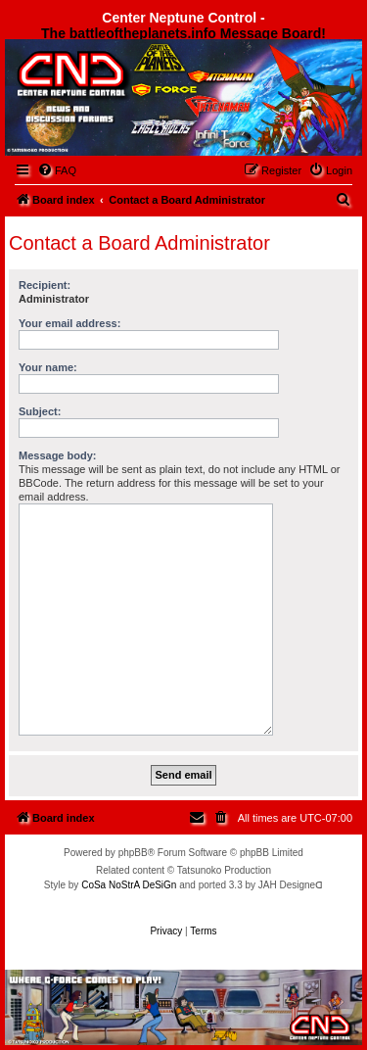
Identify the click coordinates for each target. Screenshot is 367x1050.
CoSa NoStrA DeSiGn (128, 885)
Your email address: (69, 323)
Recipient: (44, 285)
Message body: (57, 455)
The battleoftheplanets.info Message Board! (183, 33)
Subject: (40, 411)
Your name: (48, 367)
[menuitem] (56, 170)
